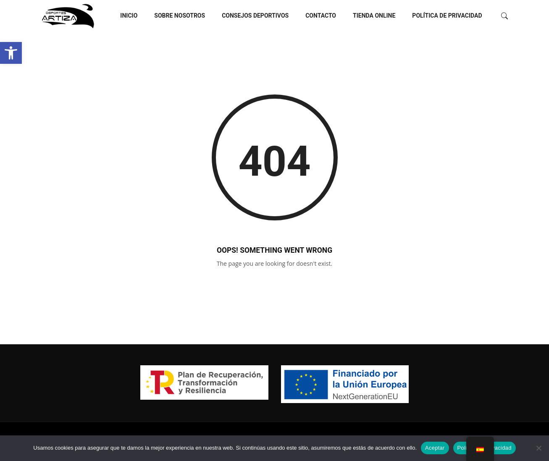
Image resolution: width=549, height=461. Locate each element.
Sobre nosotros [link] (179, 15)
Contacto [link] (320, 15)
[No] (538, 448)
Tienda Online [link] (374, 15)
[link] (11, 53)
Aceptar (435, 448)
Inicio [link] (128, 15)
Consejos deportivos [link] (255, 15)
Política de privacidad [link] (447, 15)
